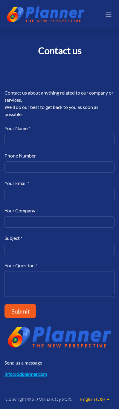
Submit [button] (20, 311)
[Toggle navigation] (109, 14)
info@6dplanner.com (25, 374)
